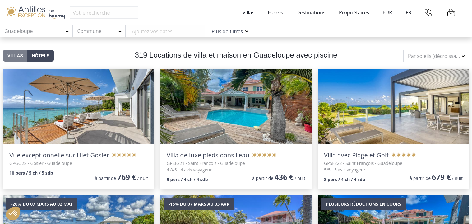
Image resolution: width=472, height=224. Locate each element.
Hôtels (40, 55)
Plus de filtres (227, 31)
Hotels (275, 12)
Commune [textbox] (89, 31)
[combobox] (36, 31)
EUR (387, 12)
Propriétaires (354, 12)
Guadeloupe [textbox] (18, 31)
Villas (248, 12)
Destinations (310, 12)
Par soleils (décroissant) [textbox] (435, 56)
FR (408, 12)
